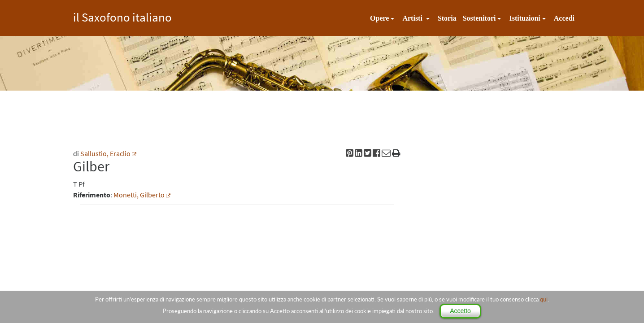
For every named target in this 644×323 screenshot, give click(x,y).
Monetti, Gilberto (139, 194)
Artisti (413, 18)
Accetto (460, 310)
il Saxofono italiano (122, 15)
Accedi (564, 18)
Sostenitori (479, 18)
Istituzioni (524, 18)
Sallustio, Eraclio (105, 153)
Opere (379, 18)
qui (544, 299)
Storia (447, 18)
